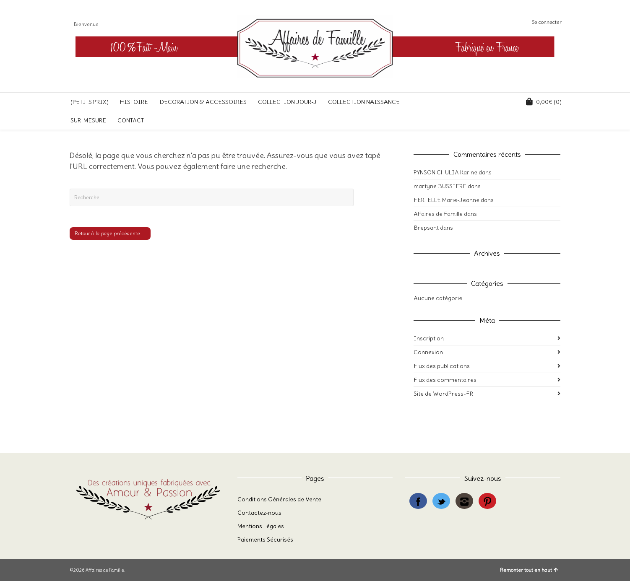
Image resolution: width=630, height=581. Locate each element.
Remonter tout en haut (529, 570)
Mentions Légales (260, 526)
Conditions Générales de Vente (279, 499)
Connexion (428, 352)
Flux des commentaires (445, 380)
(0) (544, 102)
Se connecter (547, 22)
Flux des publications (442, 366)
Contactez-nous (259, 512)
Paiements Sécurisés (265, 539)
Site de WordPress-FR (443, 393)
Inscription (429, 338)
